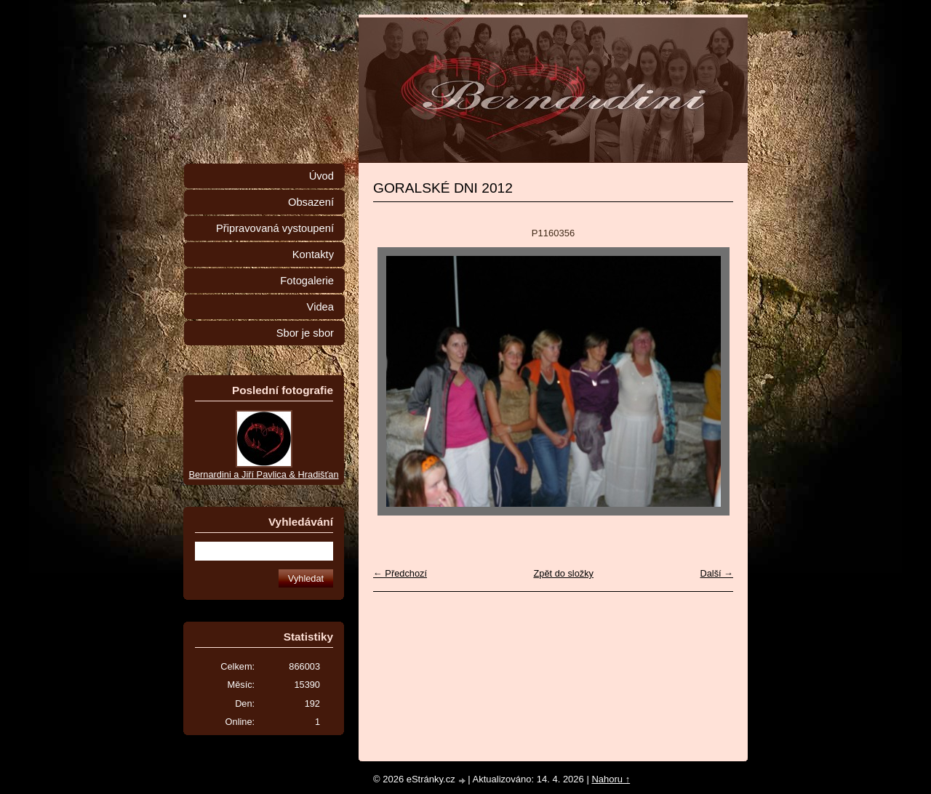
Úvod (321, 176)
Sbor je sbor (305, 333)
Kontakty (313, 254)
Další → (716, 573)
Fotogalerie (307, 280)
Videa (320, 307)
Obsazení (311, 202)
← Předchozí (400, 573)
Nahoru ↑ (610, 779)
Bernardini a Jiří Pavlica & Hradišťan (263, 474)
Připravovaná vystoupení (275, 228)
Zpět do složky (563, 573)
